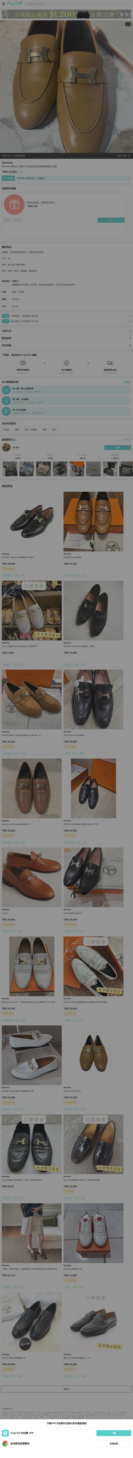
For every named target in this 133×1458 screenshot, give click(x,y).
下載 (114, 1433)
